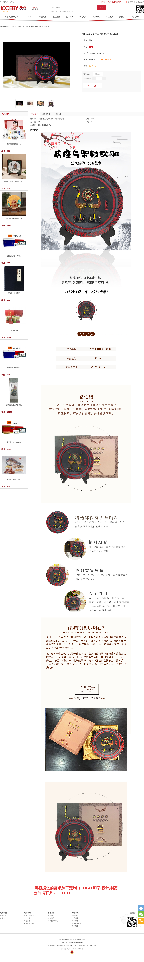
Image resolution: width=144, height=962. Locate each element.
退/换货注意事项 (53, 921)
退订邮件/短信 (76, 923)
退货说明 (51, 918)
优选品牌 (82, 17)
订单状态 (3, 918)
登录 (103, 2)
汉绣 (52, 11)
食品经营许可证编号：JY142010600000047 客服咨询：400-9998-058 (72, 946)
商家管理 (118, 2)
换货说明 (51, 915)
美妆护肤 (122, 17)
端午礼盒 (70, 11)
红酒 (57, 11)
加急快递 (27, 921)
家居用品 (109, 17)
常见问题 (75, 918)
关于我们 (75, 915)
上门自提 (27, 918)
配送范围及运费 (29, 915)
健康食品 (96, 17)
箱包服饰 (136, 17)
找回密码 (75, 921)
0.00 (39, 122)
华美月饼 (63, 11)
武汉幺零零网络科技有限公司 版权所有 (72, 939)
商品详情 (34, 114)
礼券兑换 (69, 17)
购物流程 (3, 915)
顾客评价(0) (46, 114)
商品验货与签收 (29, 923)
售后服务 (58, 114)
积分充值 (56, 17)
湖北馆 (18, 26)
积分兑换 (43, 17)
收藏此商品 (106, 60)
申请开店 (111, 2)
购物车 (131, 2)
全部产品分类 (10, 17)
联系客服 (75, 926)
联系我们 (141, 2)
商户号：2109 (93, 66)
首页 (30, 17)
